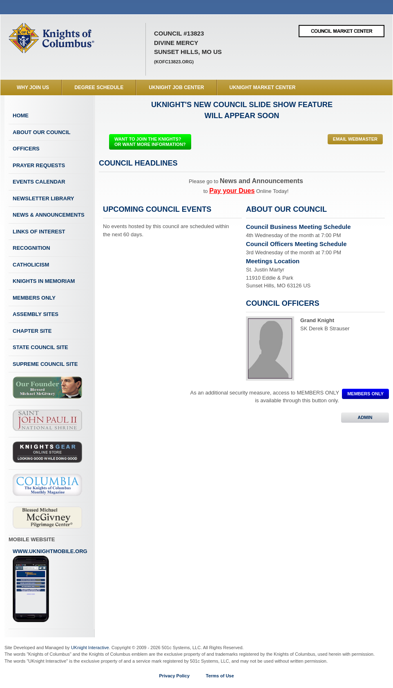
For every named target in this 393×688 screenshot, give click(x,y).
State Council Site (40, 347)
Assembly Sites (35, 314)
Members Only (34, 298)
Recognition (31, 248)
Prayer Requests (39, 165)
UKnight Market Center (263, 87)
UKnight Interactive (90, 647)
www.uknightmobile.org (50, 585)
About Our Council (42, 132)
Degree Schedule (98, 87)
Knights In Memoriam (44, 281)
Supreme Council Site (45, 364)
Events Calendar (39, 182)
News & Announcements (49, 215)
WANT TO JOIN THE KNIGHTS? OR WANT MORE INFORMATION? (150, 142)
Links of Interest (39, 232)
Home (21, 115)
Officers (26, 149)
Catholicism (31, 265)
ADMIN (365, 417)
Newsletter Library (43, 198)
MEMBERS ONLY (365, 393)
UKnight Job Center (176, 87)
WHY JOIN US (33, 87)
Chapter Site (32, 331)
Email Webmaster (355, 139)
